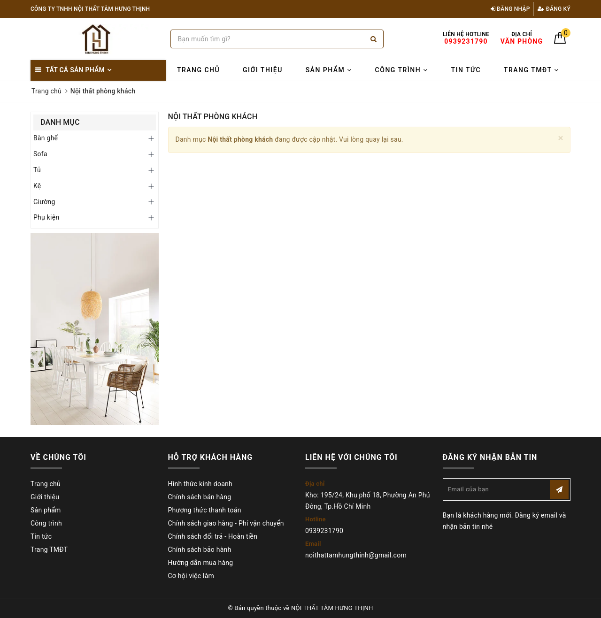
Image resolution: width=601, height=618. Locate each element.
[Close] (560, 138)
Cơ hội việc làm (191, 576)
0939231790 (324, 530)
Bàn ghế (45, 138)
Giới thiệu (263, 70)
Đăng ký (554, 9)
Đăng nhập (510, 9)
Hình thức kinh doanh (200, 484)
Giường (44, 202)
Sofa (40, 154)
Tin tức (466, 70)
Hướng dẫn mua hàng (200, 562)
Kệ (37, 186)
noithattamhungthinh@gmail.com (356, 555)
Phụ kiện (46, 217)
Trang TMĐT (531, 70)
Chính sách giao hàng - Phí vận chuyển (226, 523)
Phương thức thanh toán (204, 510)
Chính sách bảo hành (199, 549)
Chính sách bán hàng (199, 497)
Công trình (401, 70)
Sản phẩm (329, 70)
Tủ (37, 170)
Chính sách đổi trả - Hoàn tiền (213, 536)
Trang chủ (198, 70)
